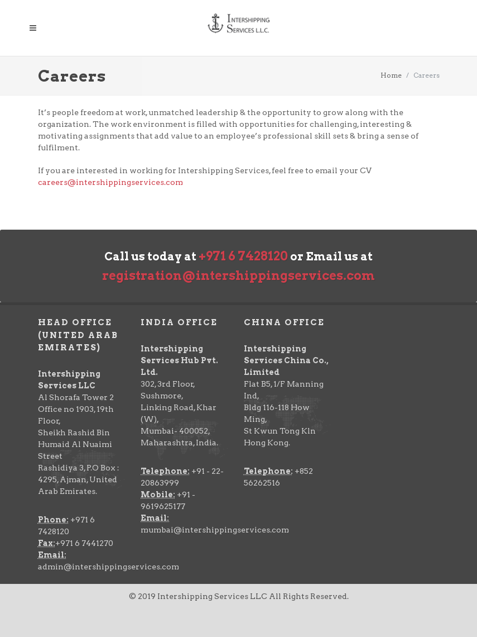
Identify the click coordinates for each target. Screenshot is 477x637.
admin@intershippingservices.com (108, 566)
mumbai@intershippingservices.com (215, 529)
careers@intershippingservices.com (110, 182)
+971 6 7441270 (84, 543)
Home (391, 75)
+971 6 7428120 (243, 256)
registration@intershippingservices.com (238, 275)
